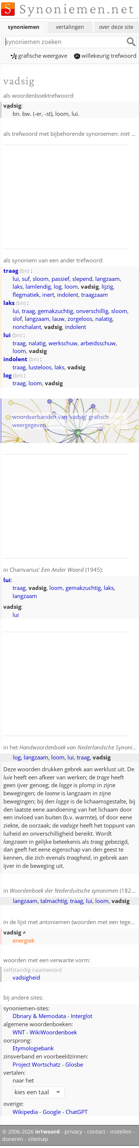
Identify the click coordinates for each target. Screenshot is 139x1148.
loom (71, 286)
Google (52, 1111)
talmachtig (53, 900)
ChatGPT (76, 1111)
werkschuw (63, 343)
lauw (58, 318)
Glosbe (74, 1064)
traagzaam (94, 294)
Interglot (81, 1016)
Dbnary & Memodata (39, 1016)
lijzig (107, 286)
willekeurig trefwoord (105, 55)
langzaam (107, 278)
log (58, 286)
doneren (12, 1139)
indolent (67, 294)
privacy (73, 1131)
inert (48, 294)
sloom (41, 278)
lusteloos (40, 367)
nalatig (103, 318)
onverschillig (92, 311)
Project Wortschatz (36, 1064)
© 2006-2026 (31, 1131)
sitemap (38, 1139)
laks (18, 286)
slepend (82, 278)
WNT (19, 1032)
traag (10, 270)
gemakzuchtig (55, 311)
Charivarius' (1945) (56, 569)
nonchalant (27, 326)
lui (16, 278)
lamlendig (38, 286)
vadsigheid (26, 977)
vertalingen (70, 26)
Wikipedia (25, 1111)
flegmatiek (26, 294)
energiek (23, 940)
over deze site (116, 26)
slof (17, 318)
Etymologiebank (33, 1048)
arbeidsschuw (98, 343)
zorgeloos (79, 318)
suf (26, 278)
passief (60, 278)
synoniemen (23, 26)
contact (96, 1131)
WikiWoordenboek (53, 1032)
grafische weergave (39, 55)
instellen (121, 1131)
